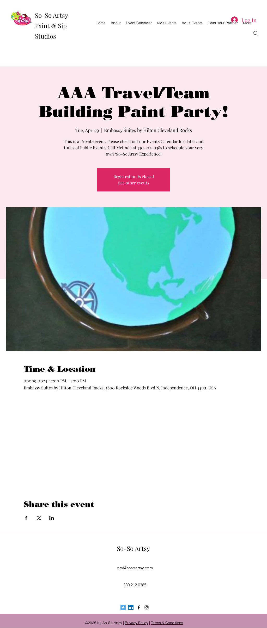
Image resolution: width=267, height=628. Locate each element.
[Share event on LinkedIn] (51, 518)
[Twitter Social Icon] (123, 607)
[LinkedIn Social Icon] (131, 607)
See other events (133, 182)
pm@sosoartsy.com (135, 567)
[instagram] (146, 607)
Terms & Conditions (167, 622)
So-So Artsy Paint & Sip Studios (51, 25)
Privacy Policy (136, 622)
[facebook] (138, 607)
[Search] (255, 33)
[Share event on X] (39, 518)
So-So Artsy (133, 548)
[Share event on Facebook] (26, 518)
